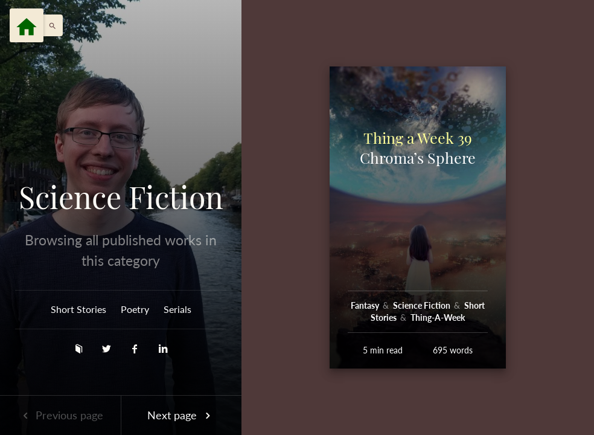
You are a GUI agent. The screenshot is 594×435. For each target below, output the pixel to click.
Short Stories (78, 309)
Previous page (60, 415)
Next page (181, 415)
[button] (49, 25)
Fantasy (366, 305)
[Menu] (26, 25)
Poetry (135, 309)
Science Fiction (121, 197)
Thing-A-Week (437, 317)
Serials (177, 309)
